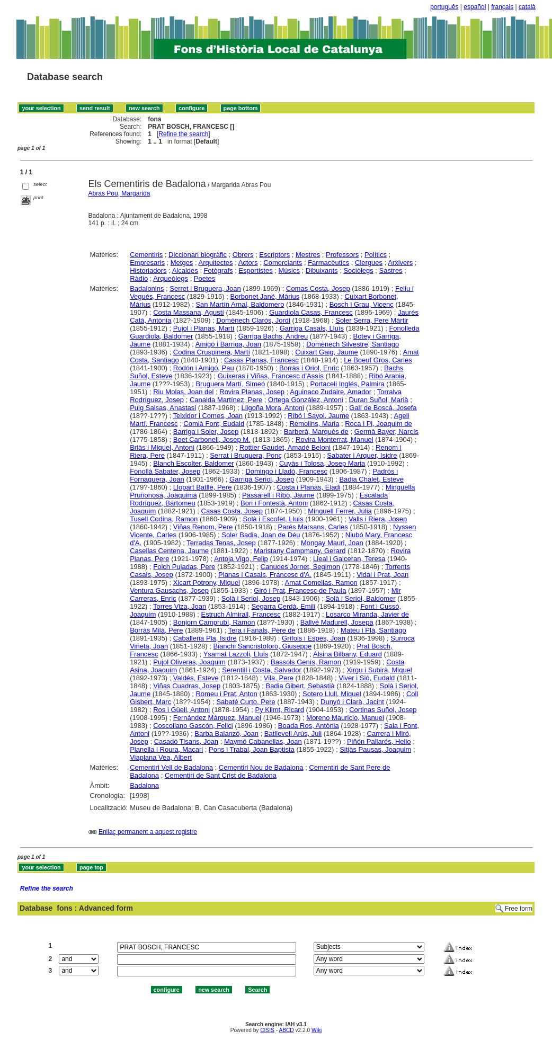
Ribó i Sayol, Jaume (318, 416)
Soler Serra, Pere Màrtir (371, 320)
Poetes (204, 278)
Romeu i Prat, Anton (226, 694)
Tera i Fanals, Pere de (262, 630)
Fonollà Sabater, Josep (165, 471)
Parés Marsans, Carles (313, 527)
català (527, 7)
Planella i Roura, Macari (166, 749)
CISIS (267, 1030)
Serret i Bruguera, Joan (205, 288)
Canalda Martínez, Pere (226, 400)
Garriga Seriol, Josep (261, 479)
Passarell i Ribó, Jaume (278, 495)
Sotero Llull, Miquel (331, 694)
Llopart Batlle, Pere (202, 487)
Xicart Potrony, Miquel (206, 582)
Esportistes (255, 270)
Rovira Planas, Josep (251, 392)
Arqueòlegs (170, 278)
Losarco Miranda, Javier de (367, 614)
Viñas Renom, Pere (203, 527)
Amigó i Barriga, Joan (228, 344)
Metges (182, 262)
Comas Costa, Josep (318, 288)
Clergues (368, 262)
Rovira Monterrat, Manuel (334, 439)
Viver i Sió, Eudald (367, 678)
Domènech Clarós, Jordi (253, 320)
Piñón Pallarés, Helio (379, 741)
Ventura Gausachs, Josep (169, 590)
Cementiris (146, 255)
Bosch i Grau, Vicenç (362, 304)
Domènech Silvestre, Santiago (352, 344)
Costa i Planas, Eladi (309, 487)
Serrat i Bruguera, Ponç (246, 455)
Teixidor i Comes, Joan (208, 416)
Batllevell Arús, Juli (293, 733)
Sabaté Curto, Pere (245, 702)
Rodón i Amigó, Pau (203, 368)
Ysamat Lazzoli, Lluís (236, 654)
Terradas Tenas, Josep (221, 543)
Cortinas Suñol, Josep (382, 710)
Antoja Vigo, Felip (241, 559)
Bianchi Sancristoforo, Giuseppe (262, 646)
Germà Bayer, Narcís (386, 431)
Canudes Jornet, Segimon (300, 567)
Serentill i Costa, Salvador (261, 670)
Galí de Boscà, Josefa (382, 408)
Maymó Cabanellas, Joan (263, 741)
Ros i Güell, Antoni (181, 710)
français (502, 7)
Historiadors (148, 270)
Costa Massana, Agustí (188, 312)
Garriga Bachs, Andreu (273, 336)
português (444, 7)
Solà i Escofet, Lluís (273, 519)
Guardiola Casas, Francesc (311, 312)
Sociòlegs (358, 270)
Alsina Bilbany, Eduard (347, 654)
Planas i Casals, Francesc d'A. (264, 575)
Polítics (375, 255)
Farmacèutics (328, 262)
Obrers (243, 255)
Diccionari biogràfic (197, 255)
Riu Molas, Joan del (183, 392)
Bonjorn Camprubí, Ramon (214, 622)
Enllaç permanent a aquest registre (148, 831)
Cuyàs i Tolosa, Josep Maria (322, 463)
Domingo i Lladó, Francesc (286, 471)
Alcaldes (185, 270)
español (475, 7)
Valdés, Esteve (196, 678)
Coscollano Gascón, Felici (193, 726)
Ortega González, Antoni (305, 400)
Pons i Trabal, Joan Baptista (252, 749)
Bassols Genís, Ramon (306, 662)
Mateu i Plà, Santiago (373, 630)
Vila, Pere (278, 678)
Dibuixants (322, 270)
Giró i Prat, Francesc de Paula (300, 590)
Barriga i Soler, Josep (206, 431)
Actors (248, 262)
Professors (342, 255)
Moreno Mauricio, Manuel (345, 718)
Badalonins (147, 288)
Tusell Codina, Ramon (164, 519)
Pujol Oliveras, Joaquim (189, 662)
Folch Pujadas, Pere (184, 567)
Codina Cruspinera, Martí (211, 352)
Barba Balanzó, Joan (226, 733)
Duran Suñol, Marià (378, 400)
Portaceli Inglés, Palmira (347, 384)
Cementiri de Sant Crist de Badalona (221, 775)
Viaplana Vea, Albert (161, 757)
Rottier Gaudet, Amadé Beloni (285, 447)
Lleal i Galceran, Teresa (349, 559)
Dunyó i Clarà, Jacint (352, 702)
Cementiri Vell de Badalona (171, 767)
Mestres (308, 255)
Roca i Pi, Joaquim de (378, 424)
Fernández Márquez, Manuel (217, 718)
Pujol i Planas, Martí (204, 328)
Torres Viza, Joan (179, 606)
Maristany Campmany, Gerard (299, 551)
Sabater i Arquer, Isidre (362, 455)
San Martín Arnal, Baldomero (239, 304)
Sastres (391, 270)
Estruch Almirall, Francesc (241, 614)
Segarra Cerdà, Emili (283, 606)
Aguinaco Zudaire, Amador (330, 392)
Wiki (316, 1030)
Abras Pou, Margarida (119, 193)
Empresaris (147, 262)
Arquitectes (216, 262)
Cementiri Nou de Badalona (261, 767)
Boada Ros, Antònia (308, 726)
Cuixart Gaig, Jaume (326, 352)
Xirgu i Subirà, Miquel (379, 670)
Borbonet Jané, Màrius (264, 296)
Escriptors (274, 255)
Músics (289, 270)
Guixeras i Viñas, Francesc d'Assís (271, 376)
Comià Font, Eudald (213, 424)
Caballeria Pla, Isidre (205, 638)
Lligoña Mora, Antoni (272, 408)
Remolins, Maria (314, 424)
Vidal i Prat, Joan (382, 575)
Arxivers (400, 262)
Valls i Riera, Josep (378, 519)
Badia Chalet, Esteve (371, 479)
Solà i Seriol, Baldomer (360, 598)
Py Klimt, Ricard (279, 710)
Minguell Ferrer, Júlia (340, 511)
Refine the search (183, 134)
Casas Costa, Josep (232, 511)
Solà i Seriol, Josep (250, 598)
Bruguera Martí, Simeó (230, 384)
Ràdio (139, 278)
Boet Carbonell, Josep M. (212, 439)
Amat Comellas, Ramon (321, 582)
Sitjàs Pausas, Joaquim (375, 749)
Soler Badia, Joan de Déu (260, 535)
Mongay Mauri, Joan (332, 543)
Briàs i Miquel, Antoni (162, 447)
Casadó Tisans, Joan (186, 741)
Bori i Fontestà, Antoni (274, 503)
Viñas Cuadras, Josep (186, 686)
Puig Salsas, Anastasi (163, 408)
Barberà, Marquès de (316, 431)
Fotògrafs (218, 270)
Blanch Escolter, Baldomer (193, 463)
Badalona (144, 785)
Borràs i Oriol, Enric (309, 368)
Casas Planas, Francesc (261, 360)
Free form (518, 908)
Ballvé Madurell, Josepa (336, 622)
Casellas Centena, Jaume (169, 551)
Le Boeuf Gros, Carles (378, 360)
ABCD (286, 1030)
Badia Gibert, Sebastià (299, 686)
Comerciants (282, 262)
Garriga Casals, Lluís (312, 328)
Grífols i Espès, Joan (313, 638)
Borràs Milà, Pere (156, 630)
